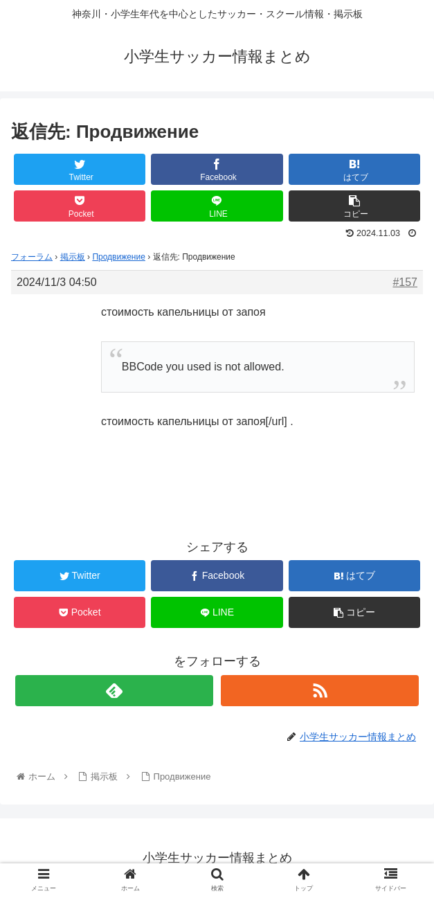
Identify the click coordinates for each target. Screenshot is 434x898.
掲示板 (72, 257)
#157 (404, 282)
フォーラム (32, 257)
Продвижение (118, 257)
